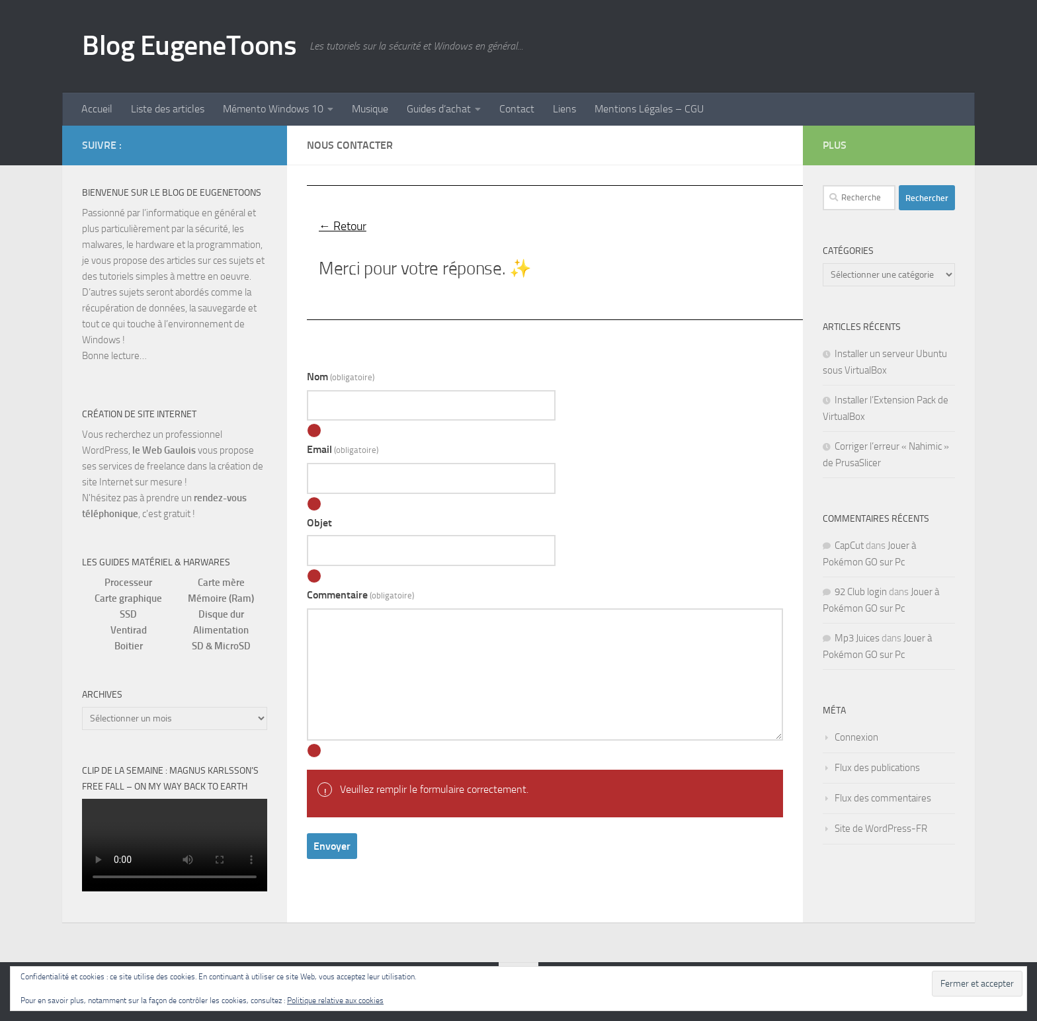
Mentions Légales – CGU (649, 108)
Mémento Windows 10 (273, 108)
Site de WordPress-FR (881, 829)
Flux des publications (877, 768)
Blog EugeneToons (189, 45)
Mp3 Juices (857, 638)
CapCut (849, 545)
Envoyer (332, 846)
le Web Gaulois (164, 450)
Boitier (128, 646)
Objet (319, 522)
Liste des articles (167, 108)
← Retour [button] (342, 226)
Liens (564, 108)
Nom (340, 376)
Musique (370, 108)
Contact (516, 108)
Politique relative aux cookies (335, 1000)
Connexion (856, 737)
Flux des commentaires (883, 798)
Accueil (96, 108)
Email (342, 449)
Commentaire (360, 595)
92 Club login (861, 592)
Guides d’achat (439, 108)
